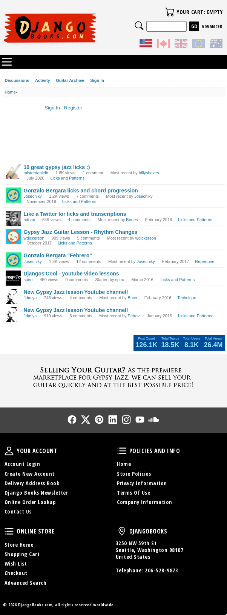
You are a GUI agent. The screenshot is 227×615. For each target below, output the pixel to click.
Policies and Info (122, 451)
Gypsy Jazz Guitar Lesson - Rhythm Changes (81, 232)
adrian (29, 219)
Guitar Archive (70, 80)
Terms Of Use (133, 492)
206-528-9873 (161, 570)
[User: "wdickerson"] (13, 236)
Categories (7, 62)
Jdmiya (30, 297)
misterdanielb (36, 173)
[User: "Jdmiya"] (13, 296)
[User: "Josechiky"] (13, 195)
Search (139, 26)
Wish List (16, 563)
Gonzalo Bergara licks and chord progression (81, 191)
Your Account (9, 451)
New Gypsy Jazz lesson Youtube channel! (76, 292)
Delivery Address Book (32, 483)
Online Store (9, 531)
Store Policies (134, 473)
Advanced (212, 26)
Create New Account (30, 473)
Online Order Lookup (30, 502)
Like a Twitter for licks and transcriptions (75, 214)
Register (73, 108)
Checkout (16, 573)
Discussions (17, 80)
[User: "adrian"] (13, 218)
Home (124, 463)
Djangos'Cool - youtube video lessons (71, 274)
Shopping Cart (22, 554)
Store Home (19, 544)
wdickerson (34, 238)
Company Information (144, 502)
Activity (42, 80)
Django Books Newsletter (36, 492)
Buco (132, 297)
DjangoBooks (122, 531)
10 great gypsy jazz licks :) (57, 167)
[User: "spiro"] (13, 278)
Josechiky (33, 196)
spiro (28, 279)
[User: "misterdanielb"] (13, 171)
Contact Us (18, 511)
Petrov (134, 316)
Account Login (22, 463)
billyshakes (149, 173)
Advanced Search (26, 582)
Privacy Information (142, 483)
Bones (132, 219)
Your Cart (170, 12)
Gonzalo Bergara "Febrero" (58, 255)
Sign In (97, 80)
